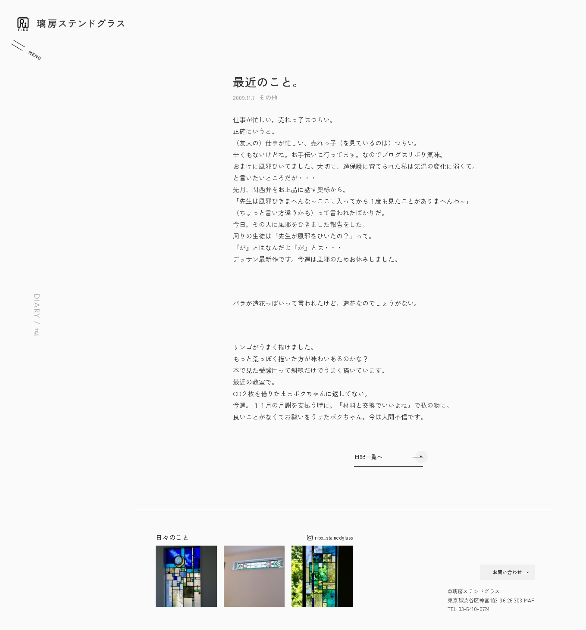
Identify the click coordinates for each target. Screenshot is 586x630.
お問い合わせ (491, 569)
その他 (268, 97)
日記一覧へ (368, 457)
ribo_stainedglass (330, 537)
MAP (529, 600)
